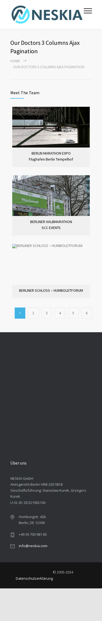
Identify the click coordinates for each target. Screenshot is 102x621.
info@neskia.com (33, 545)
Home (15, 61)
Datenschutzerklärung (34, 578)
